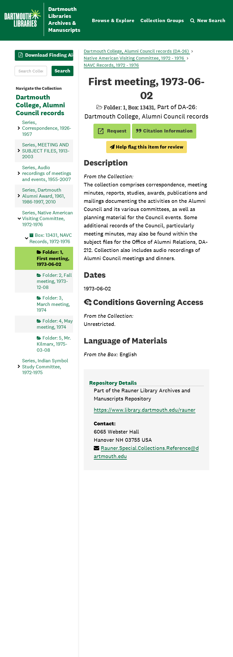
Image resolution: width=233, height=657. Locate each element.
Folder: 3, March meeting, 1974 (53, 304)
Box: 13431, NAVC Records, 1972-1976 (50, 238)
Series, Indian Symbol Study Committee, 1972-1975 (45, 366)
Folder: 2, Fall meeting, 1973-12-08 (54, 281)
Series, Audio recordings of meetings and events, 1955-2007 (46, 173)
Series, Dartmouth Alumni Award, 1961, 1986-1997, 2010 (43, 196)
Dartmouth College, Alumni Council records (40, 105)
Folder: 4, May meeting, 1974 (55, 324)
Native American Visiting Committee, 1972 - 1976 (134, 58)
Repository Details (113, 382)
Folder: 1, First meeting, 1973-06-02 (53, 258)
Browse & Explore (113, 20)
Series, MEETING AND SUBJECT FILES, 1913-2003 (45, 151)
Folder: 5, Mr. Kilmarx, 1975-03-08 (54, 344)
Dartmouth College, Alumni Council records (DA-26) (137, 51)
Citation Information (164, 131)
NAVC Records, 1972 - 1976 (111, 65)
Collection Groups (162, 20)
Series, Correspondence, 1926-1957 (46, 128)
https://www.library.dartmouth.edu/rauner (144, 409)
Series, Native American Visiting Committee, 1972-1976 (47, 219)
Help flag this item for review (146, 147)
